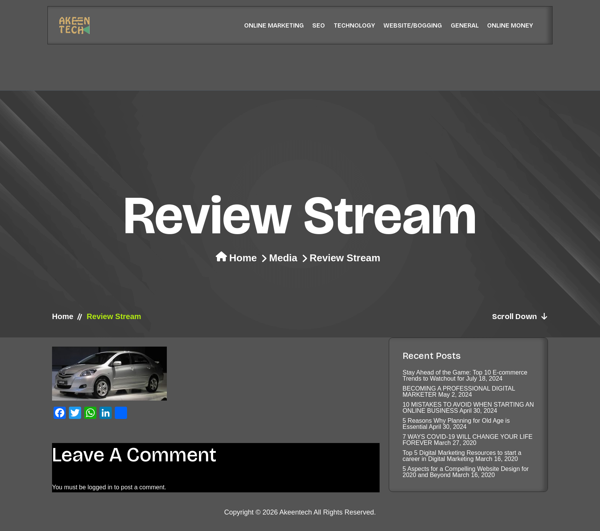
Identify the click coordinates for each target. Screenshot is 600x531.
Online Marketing (274, 25)
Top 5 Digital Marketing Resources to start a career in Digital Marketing (462, 456)
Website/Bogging (412, 25)
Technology (354, 25)
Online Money (510, 25)
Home (243, 258)
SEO (318, 25)
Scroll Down (520, 316)
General (465, 25)
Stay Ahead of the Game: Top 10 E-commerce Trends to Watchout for (465, 375)
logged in (100, 487)
